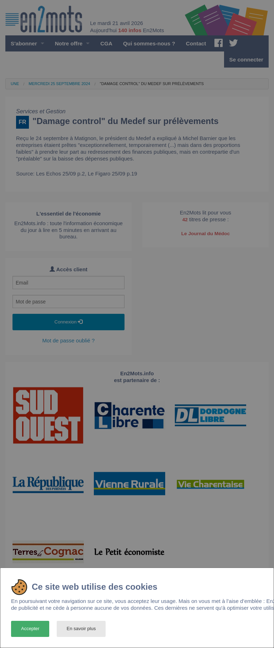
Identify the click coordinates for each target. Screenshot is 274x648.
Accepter (30, 628)
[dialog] (137, 608)
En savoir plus (81, 628)
